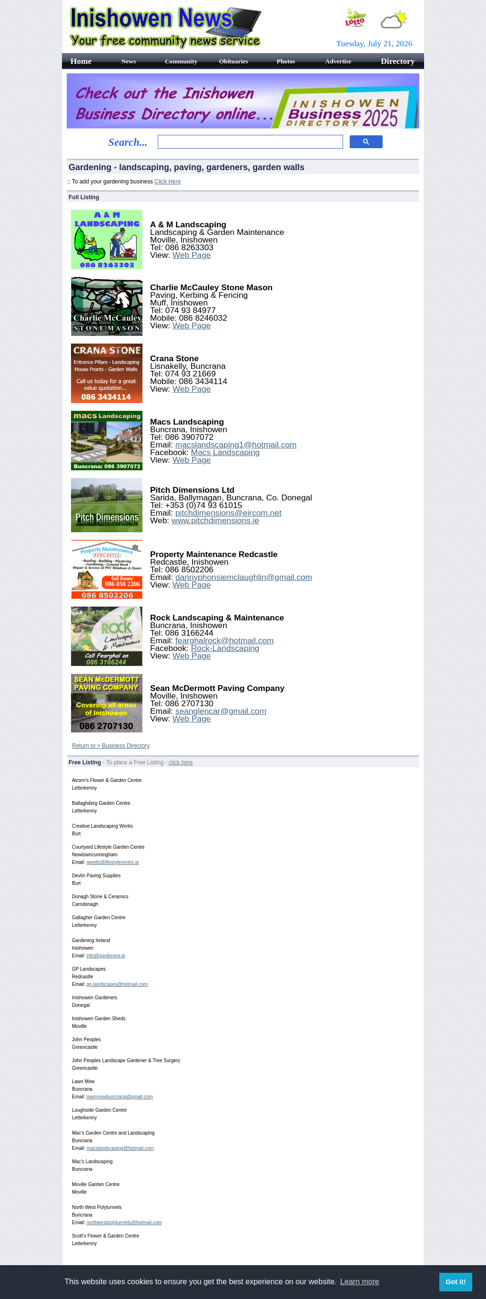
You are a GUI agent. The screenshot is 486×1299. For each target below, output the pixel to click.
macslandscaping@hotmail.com (120, 1148)
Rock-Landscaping (225, 648)
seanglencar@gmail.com (220, 711)
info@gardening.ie (106, 955)
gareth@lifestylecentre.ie (113, 862)
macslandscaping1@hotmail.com (236, 444)
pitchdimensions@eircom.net (228, 513)
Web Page (191, 255)
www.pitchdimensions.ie (215, 520)
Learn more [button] (359, 1282)
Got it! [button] (456, 1282)
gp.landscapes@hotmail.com (117, 984)
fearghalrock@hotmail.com (224, 640)
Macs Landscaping (225, 452)
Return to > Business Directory (111, 745)
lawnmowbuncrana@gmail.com (120, 1096)
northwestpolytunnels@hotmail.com (124, 1222)
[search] (249, 142)
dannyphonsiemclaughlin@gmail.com (243, 577)
